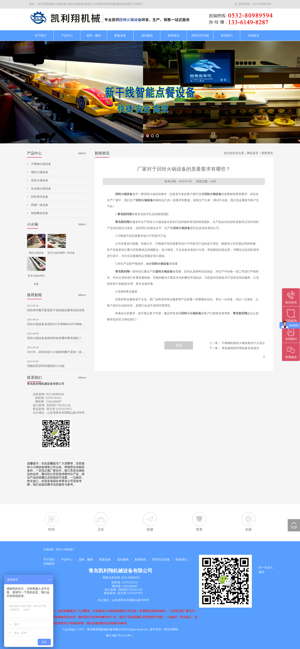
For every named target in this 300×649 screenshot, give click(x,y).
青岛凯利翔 (124, 214)
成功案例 (147, 35)
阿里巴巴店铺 (200, 35)
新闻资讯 (173, 35)
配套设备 (120, 35)
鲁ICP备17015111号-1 (119, 635)
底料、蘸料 (93, 35)
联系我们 (227, 35)
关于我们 (40, 35)
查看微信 (291, 357)
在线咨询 (291, 320)
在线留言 (253, 35)
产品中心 (67, 35)
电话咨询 (291, 302)
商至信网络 (171, 629)
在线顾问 (291, 338)
